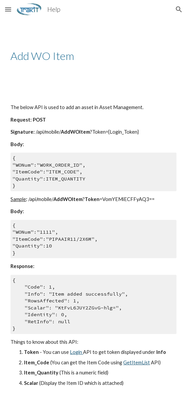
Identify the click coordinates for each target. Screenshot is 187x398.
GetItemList (136, 362)
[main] (93, 56)
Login (76, 352)
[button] (8, 9)
